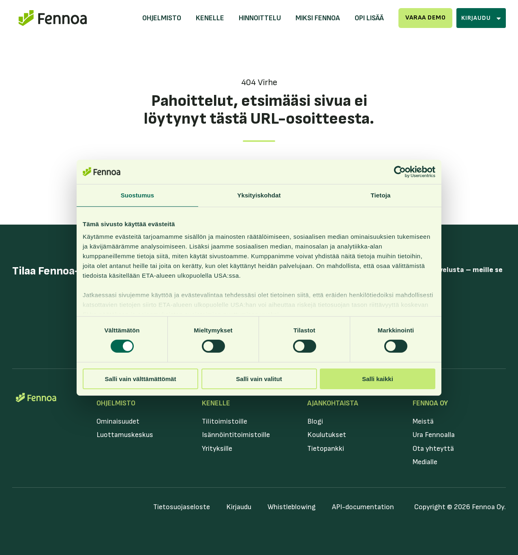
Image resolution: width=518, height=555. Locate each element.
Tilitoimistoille (224, 421)
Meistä (423, 421)
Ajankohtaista (332, 403)
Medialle (425, 462)
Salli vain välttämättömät (140, 378)
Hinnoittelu (260, 18)
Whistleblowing (292, 507)
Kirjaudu (238, 507)
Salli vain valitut (259, 378)
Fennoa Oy (430, 403)
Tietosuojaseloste (181, 507)
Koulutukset (326, 435)
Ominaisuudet (117, 421)
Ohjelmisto (161, 18)
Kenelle (210, 18)
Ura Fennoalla (434, 435)
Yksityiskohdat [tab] (258, 194)
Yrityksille (217, 448)
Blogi (315, 421)
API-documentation (363, 507)
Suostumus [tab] (137, 194)
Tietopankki (325, 448)
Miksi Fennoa (317, 18)
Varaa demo (425, 17)
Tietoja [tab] (381, 194)
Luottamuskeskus (124, 435)
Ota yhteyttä (433, 448)
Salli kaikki (377, 378)
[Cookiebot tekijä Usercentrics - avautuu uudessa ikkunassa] (399, 171)
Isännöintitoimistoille (236, 435)
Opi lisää (369, 18)
